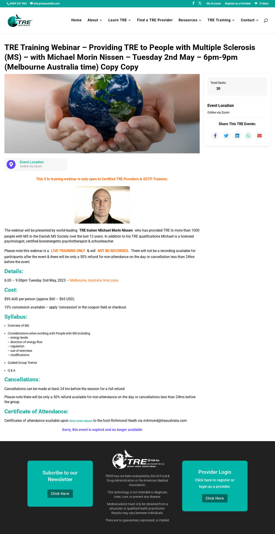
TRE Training (219, 21)
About (93, 21)
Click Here (60, 494)
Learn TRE (117, 21)
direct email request (84, 420)
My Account (214, 3)
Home (76, 21)
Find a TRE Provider (155, 21)
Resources (188, 21)
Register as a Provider (238, 3)
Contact (248, 21)
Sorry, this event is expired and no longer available (102, 430)
